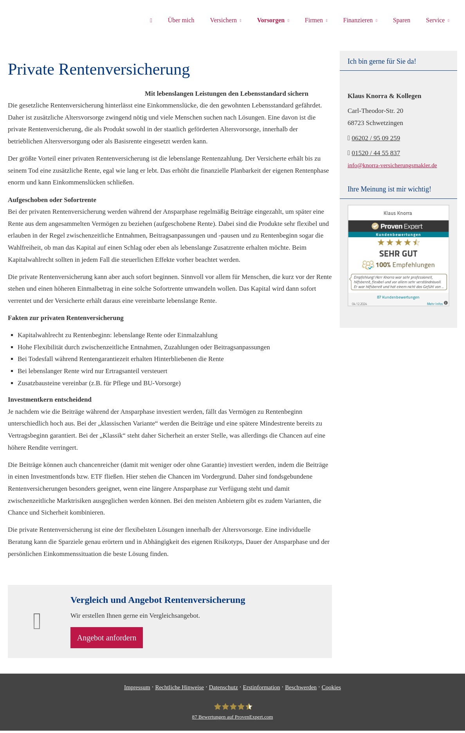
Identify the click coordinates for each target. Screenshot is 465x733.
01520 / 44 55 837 (375, 153)
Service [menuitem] (435, 20)
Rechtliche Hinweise (179, 690)
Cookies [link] (331, 690)
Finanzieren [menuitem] (358, 20)
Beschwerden (301, 690)
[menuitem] (151, 20)
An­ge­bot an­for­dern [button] (110, 639)
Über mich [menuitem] (181, 20)
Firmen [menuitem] (314, 20)
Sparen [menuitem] (401, 20)
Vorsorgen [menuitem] (271, 20)
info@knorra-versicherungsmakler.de (392, 165)
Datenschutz (223, 690)
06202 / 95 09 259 (375, 138)
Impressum (137, 690)
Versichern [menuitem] (223, 20)
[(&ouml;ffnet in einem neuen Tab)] (398, 304)
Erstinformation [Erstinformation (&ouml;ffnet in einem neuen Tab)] (261, 690)
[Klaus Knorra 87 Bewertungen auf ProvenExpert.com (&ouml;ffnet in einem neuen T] (232, 714)
